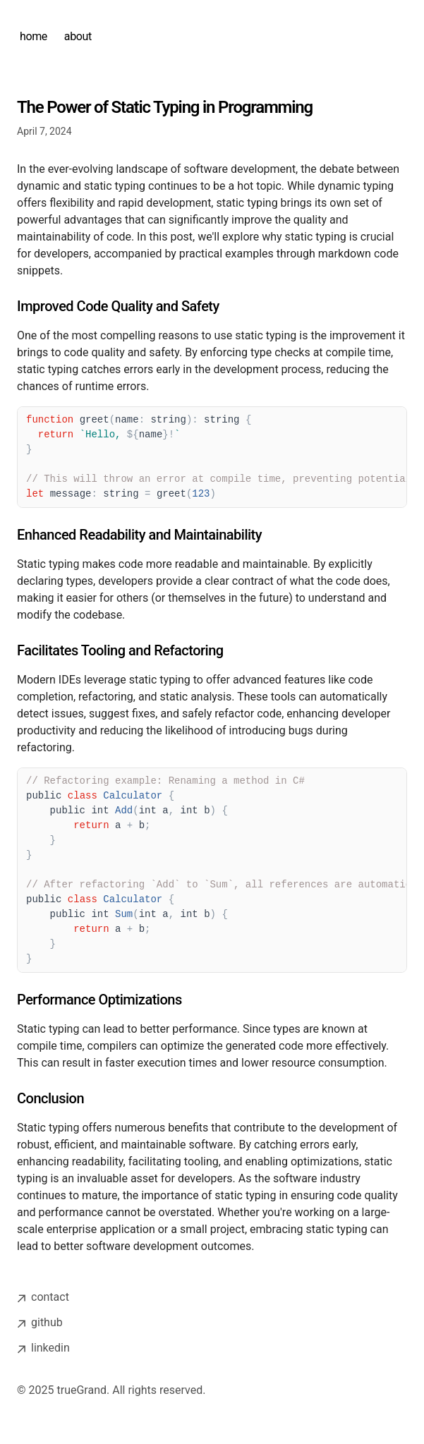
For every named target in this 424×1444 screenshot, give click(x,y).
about (78, 36)
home (33, 36)
